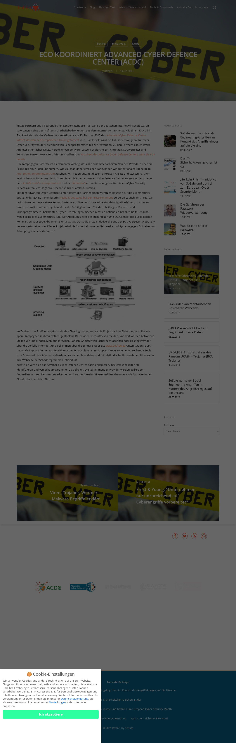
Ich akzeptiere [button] (51, 717)
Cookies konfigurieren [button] (51, 737)
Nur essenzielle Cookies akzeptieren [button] (50, 728)
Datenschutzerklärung (74, 701)
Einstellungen (57, 705)
